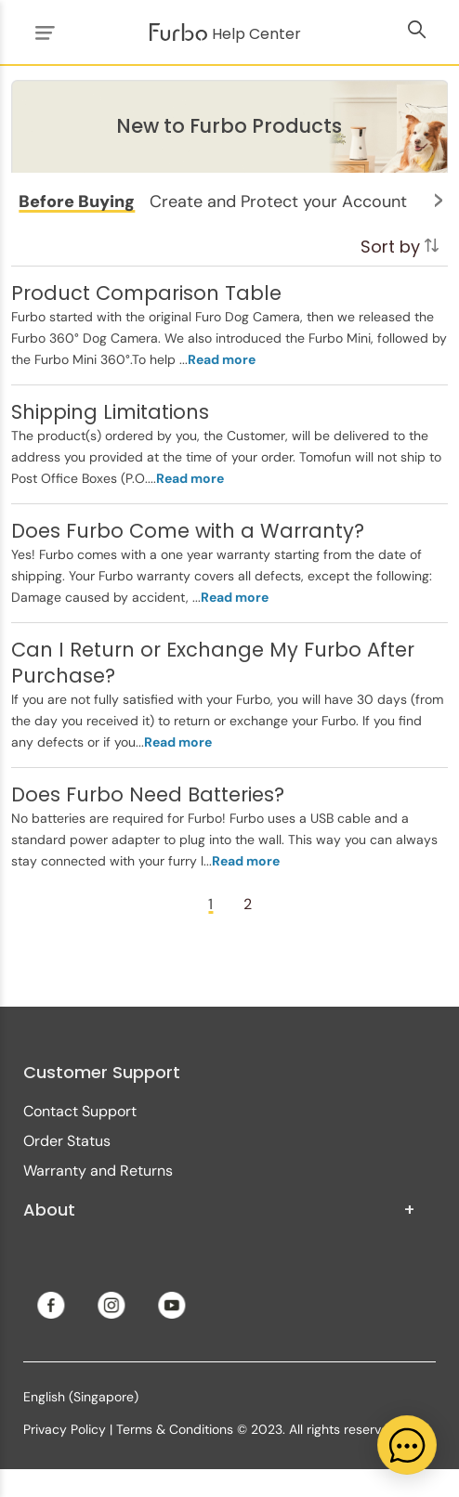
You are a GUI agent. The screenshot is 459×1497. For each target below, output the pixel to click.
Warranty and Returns (98, 1170)
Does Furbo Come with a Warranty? (187, 530)
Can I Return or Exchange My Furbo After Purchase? (212, 662)
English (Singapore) (80, 1396)
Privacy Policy (64, 1429)
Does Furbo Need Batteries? (147, 794)
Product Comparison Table (146, 293)
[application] (407, 1445)
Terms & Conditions (174, 1429)
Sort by (400, 246)
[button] (77, 201)
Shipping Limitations (110, 411)
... (217, 359)
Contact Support (80, 1111)
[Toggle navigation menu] (41, 32)
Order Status (67, 1141)
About (219, 1210)
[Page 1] (211, 904)
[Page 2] (248, 904)
